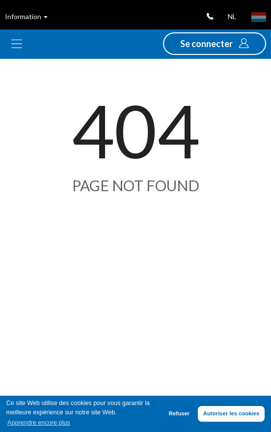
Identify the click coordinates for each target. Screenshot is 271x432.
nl (232, 16)
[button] (214, 43)
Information (26, 16)
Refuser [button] (179, 413)
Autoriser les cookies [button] (231, 413)
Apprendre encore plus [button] (38, 422)
